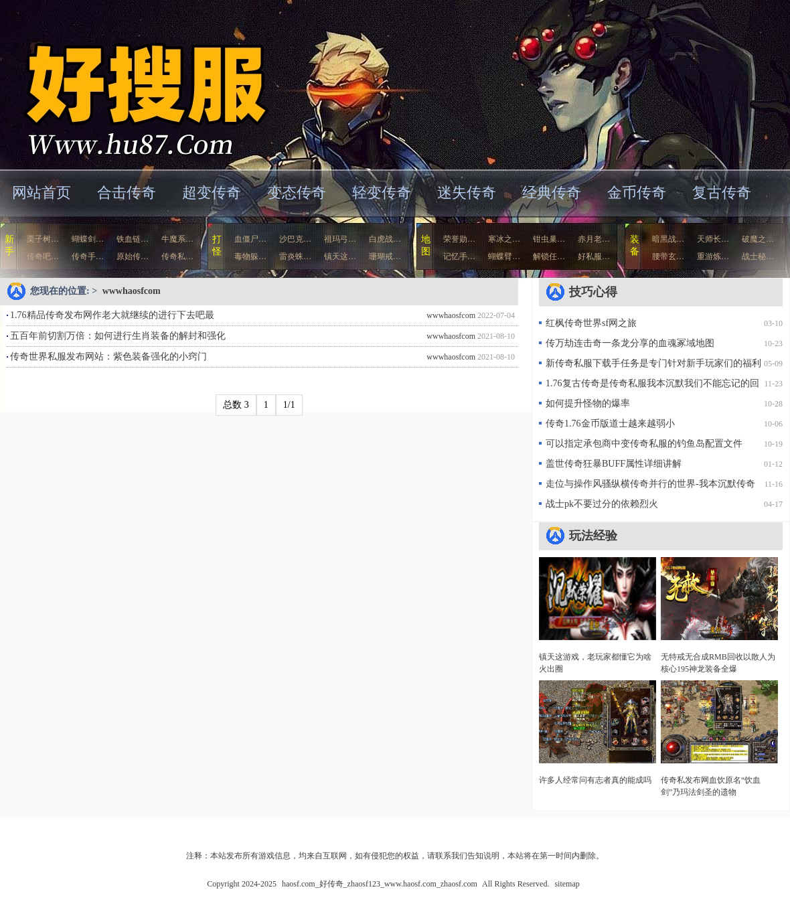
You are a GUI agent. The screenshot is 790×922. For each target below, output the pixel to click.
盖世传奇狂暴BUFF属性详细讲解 (614, 464)
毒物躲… (250, 256)
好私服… (594, 256)
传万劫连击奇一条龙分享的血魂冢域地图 (630, 343)
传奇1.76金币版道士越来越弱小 (610, 423)
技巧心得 (593, 292)
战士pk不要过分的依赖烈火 (602, 504)
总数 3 (236, 405)
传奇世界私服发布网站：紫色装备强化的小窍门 (108, 357)
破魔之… (758, 239)
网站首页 (41, 192)
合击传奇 (126, 192)
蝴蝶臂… (504, 256)
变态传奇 (296, 192)
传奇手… (88, 256)
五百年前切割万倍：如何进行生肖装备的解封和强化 (118, 336)
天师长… (713, 239)
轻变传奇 (381, 192)
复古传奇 (721, 192)
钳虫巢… (549, 239)
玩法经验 (593, 535)
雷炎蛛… (295, 256)
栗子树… (43, 239)
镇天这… (340, 256)
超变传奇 (211, 192)
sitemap (566, 884)
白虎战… (385, 239)
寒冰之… (504, 239)
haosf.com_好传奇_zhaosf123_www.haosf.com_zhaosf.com (129, 83)
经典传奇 (551, 192)
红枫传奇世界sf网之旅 (591, 323)
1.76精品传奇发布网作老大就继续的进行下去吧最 (112, 315)
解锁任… (549, 256)
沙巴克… (295, 239)
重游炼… (713, 256)
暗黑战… (668, 239)
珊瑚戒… (385, 256)
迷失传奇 (466, 192)
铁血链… (132, 239)
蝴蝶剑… (88, 239)
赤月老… (594, 239)
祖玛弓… (340, 239)
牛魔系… (177, 239)
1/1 (289, 405)
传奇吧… (43, 256)
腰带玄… (668, 256)
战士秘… (758, 256)
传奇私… (177, 256)
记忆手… (459, 256)
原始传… (132, 256)
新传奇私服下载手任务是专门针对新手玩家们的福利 (653, 363)
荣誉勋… (459, 239)
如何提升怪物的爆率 (588, 403)
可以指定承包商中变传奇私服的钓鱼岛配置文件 (644, 444)
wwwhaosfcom (131, 291)
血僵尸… (250, 239)
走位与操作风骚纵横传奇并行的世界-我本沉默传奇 (650, 484)
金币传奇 (636, 192)
